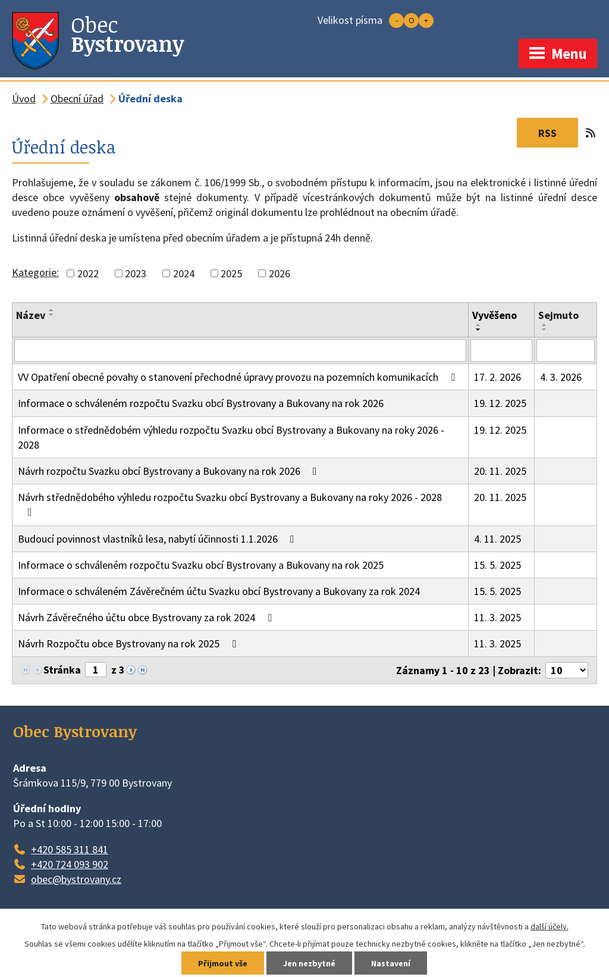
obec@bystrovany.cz (76, 879)
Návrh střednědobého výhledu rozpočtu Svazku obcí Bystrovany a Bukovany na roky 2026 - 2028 (230, 504)
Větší (426, 20)
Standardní (411, 20)
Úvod (24, 98)
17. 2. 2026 (497, 377)
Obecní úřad (77, 98)
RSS (558, 133)
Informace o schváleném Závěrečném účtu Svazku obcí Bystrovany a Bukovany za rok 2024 (219, 591)
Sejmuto (558, 315)
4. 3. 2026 (561, 377)
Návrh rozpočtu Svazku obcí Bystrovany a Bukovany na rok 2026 (170, 471)
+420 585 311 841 (69, 849)
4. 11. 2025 (497, 539)
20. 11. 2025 (500, 471)
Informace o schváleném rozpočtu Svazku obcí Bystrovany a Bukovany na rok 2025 (201, 565)
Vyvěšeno (494, 315)
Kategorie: (35, 272)
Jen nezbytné (309, 963)
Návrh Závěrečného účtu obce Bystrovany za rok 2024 (147, 617)
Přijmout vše (222, 963)
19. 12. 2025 (500, 403)
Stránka (62, 670)
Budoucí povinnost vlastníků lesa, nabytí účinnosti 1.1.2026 (158, 539)
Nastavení (390, 963)
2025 (231, 273)
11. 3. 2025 (497, 617)
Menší (396, 20)
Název (30, 315)
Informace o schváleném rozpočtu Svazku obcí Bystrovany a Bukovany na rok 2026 (201, 403)
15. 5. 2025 (497, 565)
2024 (183, 273)
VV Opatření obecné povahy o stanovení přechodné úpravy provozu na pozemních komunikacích (239, 377)
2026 (279, 273)
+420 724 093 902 (69, 864)
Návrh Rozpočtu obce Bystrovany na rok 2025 (129, 643)
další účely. (549, 926)
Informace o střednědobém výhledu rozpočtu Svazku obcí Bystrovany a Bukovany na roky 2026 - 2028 (231, 437)
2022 (88, 273)
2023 (135, 273)
